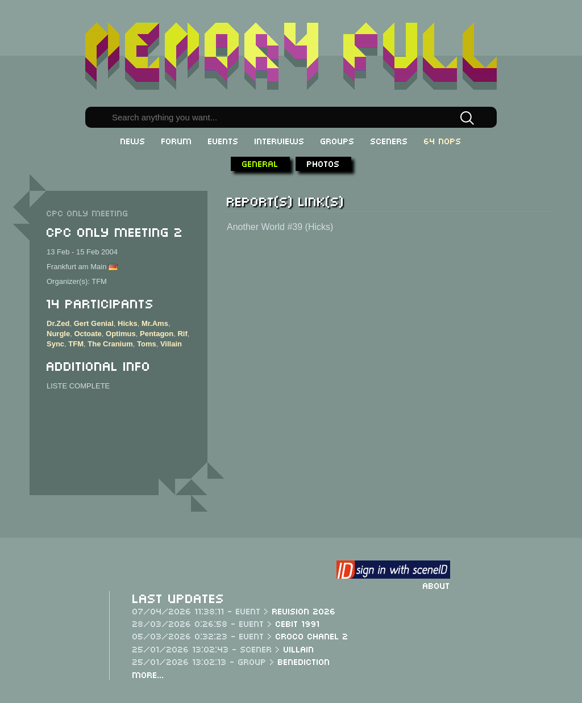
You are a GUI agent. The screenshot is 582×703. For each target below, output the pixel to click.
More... (148, 674)
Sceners (389, 140)
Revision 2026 (304, 610)
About (436, 585)
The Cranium (110, 344)
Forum (176, 140)
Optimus (121, 333)
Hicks (128, 323)
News (133, 140)
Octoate (87, 333)
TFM (76, 344)
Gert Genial (94, 323)
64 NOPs (443, 140)
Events (223, 140)
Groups (338, 140)
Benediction (304, 661)
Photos (323, 163)
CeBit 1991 (298, 623)
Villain (171, 344)
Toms (146, 344)
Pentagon (156, 333)
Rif (182, 333)
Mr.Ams (155, 323)
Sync (55, 344)
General (260, 163)
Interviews (280, 140)
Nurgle (58, 333)
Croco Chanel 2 (312, 635)
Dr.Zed (58, 323)
